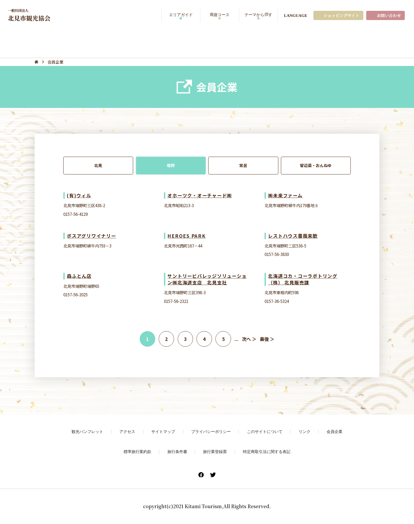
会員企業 (334, 431)
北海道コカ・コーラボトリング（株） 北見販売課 (302, 279)
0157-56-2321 (176, 301)
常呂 (243, 165)
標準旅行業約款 (137, 451)
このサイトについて (265, 431)
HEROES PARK (186, 235)
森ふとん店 (79, 276)
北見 (98, 165)
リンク (304, 431)
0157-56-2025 (75, 294)
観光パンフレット (87, 431)
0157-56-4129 (75, 214)
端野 (171, 165)
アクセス (127, 431)
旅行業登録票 (215, 451)
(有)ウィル (79, 195)
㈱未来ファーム (285, 195)
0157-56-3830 (277, 254)
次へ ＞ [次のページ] (249, 339)
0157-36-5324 (277, 301)
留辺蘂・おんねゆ (316, 165)
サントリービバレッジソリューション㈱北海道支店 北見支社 (207, 279)
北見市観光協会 (29, 15)
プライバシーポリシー (211, 431)
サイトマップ (163, 431)
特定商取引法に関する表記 (266, 451)
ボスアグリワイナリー (91, 235)
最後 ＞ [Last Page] (267, 339)
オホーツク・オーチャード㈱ (199, 195)
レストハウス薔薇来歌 (292, 235)
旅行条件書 (177, 451)
